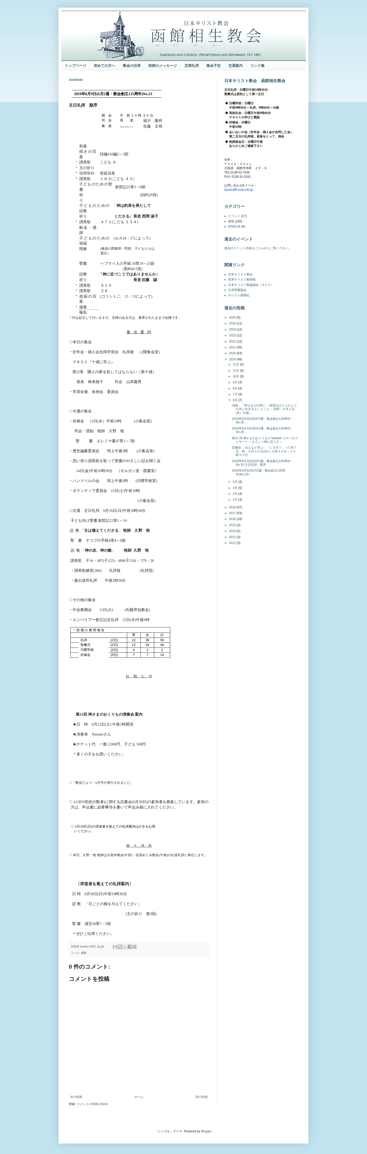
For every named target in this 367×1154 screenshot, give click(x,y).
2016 (233, 519)
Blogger (206, 1131)
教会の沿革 (132, 66)
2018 (233, 507)
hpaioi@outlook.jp (238, 189)
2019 (233, 359)
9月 (235, 382)
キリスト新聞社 (239, 295)
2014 (233, 531)
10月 (236, 376)
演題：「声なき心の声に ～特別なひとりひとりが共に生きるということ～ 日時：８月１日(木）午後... (264, 409)
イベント (234, 216)
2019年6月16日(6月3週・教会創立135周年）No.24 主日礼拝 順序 (262, 462)
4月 (235, 488)
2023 (233, 335)
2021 (233, 347)
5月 (235, 482)
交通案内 (235, 66)
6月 (235, 400)
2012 (233, 543)
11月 (236, 370)
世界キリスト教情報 (242, 279)
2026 (233, 317)
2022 (233, 341)
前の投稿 (201, 1097)
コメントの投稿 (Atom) (92, 1104)
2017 (233, 513)
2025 (233, 323)
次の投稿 (76, 1097)
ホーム (138, 1097)
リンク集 (257, 66)
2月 (235, 499)
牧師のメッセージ (162, 66)
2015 (233, 525)
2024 (233, 329)
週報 (83, 952)
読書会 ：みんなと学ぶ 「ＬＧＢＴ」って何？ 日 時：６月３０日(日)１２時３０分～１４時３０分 (264, 451)
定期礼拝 (192, 66)
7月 (235, 394)
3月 (235, 494)
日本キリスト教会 (240, 274)
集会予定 (213, 66)
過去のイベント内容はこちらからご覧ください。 (258, 248)
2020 (233, 353)
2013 (233, 537)
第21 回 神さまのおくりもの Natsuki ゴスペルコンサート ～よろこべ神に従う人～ (265, 439)
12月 (236, 364)
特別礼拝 (234, 226)
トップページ (75, 66)
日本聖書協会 (237, 290)
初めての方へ (104, 66)
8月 (235, 388)
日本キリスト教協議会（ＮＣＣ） (251, 285)
